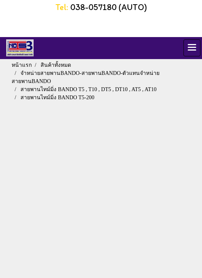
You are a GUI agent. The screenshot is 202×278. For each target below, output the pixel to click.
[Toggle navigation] (191, 47)
